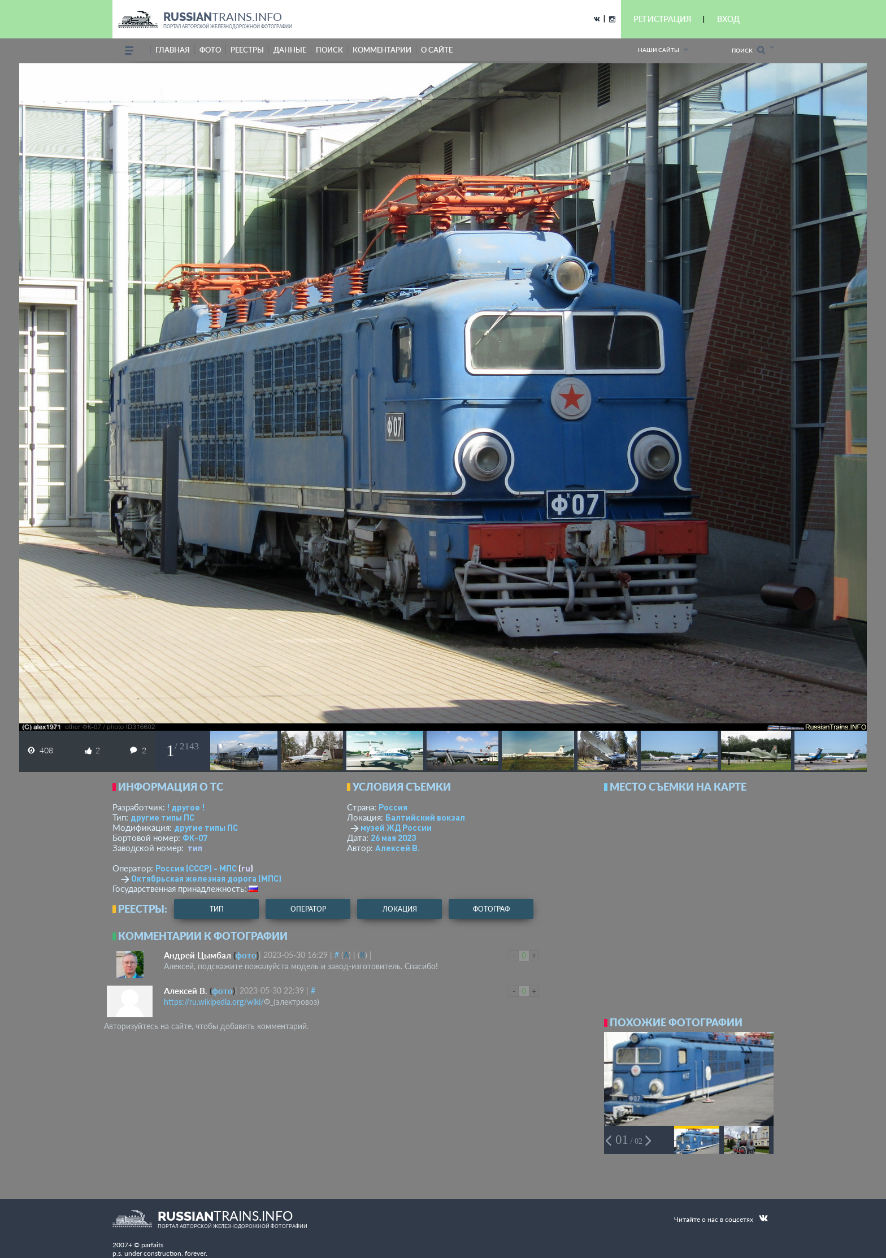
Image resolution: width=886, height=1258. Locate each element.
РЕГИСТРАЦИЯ (662, 19)
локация (400, 909)
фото (210, 49)
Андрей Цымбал (197, 955)
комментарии (382, 49)
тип (195, 848)
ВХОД (728, 19)
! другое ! (186, 807)
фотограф (491, 909)
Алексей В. (397, 848)
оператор (308, 909)
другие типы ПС (162, 817)
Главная (172, 49)
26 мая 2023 (393, 837)
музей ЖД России (396, 827)
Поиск (748, 50)
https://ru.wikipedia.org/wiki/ (214, 1002)
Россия (393, 807)
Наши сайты (658, 49)
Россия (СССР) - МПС (196, 868)
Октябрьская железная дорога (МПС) (206, 878)
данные (289, 49)
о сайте (437, 49)
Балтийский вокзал (425, 817)
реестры (247, 49)
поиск (329, 49)
